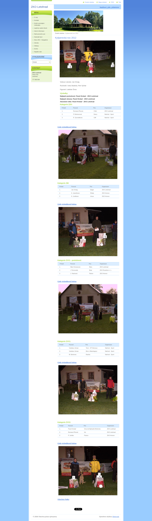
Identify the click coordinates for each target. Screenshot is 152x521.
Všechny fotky (63, 499)
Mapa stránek (102, 2)
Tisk (119, 2)
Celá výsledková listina (67, 127)
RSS (112, 2)
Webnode (115, 517)
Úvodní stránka (59, 33)
